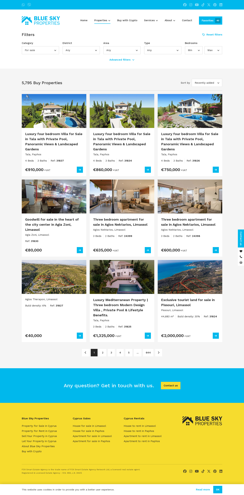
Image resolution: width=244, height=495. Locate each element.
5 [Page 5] (128, 352)
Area (106, 43)
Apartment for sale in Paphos (91, 441)
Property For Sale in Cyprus (39, 425)
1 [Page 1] (94, 352)
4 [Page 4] (120, 352)
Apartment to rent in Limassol (143, 436)
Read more (203, 489)
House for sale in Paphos (88, 431)
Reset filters (212, 34)
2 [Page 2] (102, 352)
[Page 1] (85, 352)
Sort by (185, 82)
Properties (102, 20)
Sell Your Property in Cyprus (39, 436)
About (170, 20)
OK (218, 489)
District (67, 43)
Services (151, 20)
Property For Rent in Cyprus (39, 431)
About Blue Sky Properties (38, 446)
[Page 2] (158, 352)
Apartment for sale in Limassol (92, 436)
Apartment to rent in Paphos (142, 441)
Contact (187, 20)
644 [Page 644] (148, 352)
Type (147, 43)
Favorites (211, 20)
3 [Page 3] (111, 352)
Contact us (171, 385)
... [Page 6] (138, 352)
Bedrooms (191, 43)
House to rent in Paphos (139, 431)
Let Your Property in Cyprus (39, 441)
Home (84, 20)
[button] (40, 50)
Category (27, 43)
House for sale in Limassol (89, 425)
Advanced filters (121, 59)
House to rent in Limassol (140, 425)
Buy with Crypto (127, 20)
